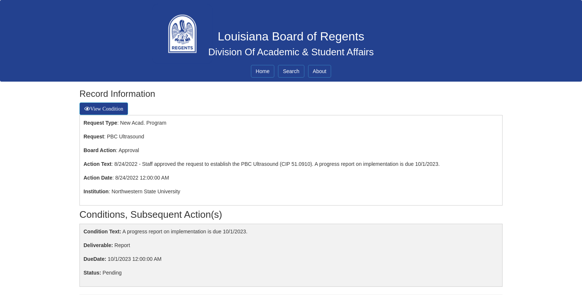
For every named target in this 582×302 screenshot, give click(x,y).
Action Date (98, 178)
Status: (92, 273)
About (320, 71)
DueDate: (95, 259)
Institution (96, 191)
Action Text (97, 164)
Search (291, 71)
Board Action (100, 150)
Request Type (100, 123)
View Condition (106, 108)
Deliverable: (98, 245)
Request (94, 136)
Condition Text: (102, 231)
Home (262, 71)
